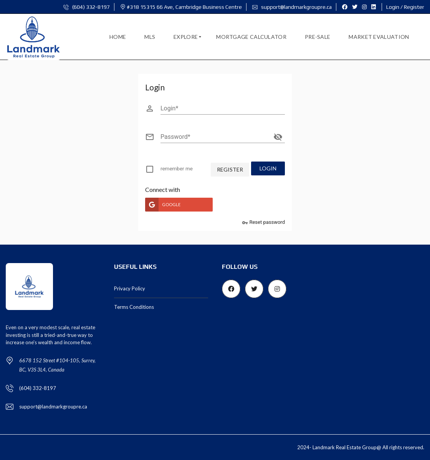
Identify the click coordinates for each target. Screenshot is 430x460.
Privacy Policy (129, 288)
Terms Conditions (134, 306)
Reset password (263, 222)
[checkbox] (173, 170)
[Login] (222, 108)
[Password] (215, 137)
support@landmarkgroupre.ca (292, 7)
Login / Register (405, 7)
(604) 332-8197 (86, 7)
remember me (176, 169)
